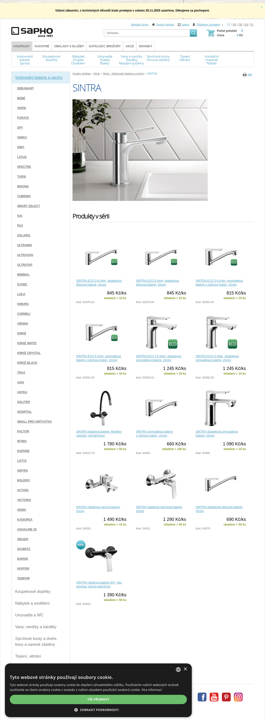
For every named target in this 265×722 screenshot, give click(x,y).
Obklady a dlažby (69, 46)
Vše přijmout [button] (132, 699)
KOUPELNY (21, 46)
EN (246, 24)
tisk (250, 74)
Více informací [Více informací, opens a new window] (83, 690)
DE (240, 24)
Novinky (145, 46)
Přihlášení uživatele (208, 24)
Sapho (185, 24)
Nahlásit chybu (139, 24)
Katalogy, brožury (105, 46)
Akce (130, 46)
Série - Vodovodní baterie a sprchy (123, 73)
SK (234, 24)
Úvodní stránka (165, 24)
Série (97, 73)
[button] (132, 709)
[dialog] (132, 690)
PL (252, 24)
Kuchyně (42, 46)
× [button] (253, 669)
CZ (229, 24)
